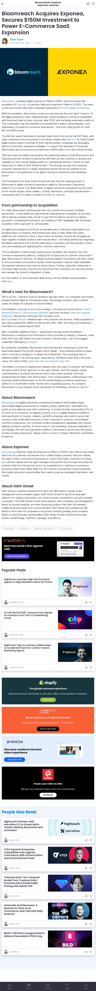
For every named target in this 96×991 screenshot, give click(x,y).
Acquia (8, 319)
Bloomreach (8, 101)
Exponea (21, 104)
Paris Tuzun (17, 39)
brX (14, 188)
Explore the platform (17, 556)
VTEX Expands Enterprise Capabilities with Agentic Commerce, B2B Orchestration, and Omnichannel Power (23, 854)
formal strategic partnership (74, 107)
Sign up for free (15, 759)
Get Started (48, 795)
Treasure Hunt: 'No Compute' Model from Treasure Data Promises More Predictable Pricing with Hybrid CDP (22, 882)
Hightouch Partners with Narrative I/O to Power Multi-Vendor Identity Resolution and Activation (23, 826)
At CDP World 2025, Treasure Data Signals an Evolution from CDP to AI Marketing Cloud (28, 615)
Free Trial (48, 700)
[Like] (93, 4)
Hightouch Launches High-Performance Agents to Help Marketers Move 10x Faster (28, 581)
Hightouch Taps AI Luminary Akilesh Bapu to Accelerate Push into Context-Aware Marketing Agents (27, 648)
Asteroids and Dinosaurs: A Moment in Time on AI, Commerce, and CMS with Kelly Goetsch (23, 910)
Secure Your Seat (48, 729)
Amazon (32, 342)
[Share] (87, 4)
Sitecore (71, 139)
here (9, 281)
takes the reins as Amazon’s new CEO (49, 361)
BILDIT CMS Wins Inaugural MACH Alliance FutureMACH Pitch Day (24, 934)
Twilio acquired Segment (35, 312)
